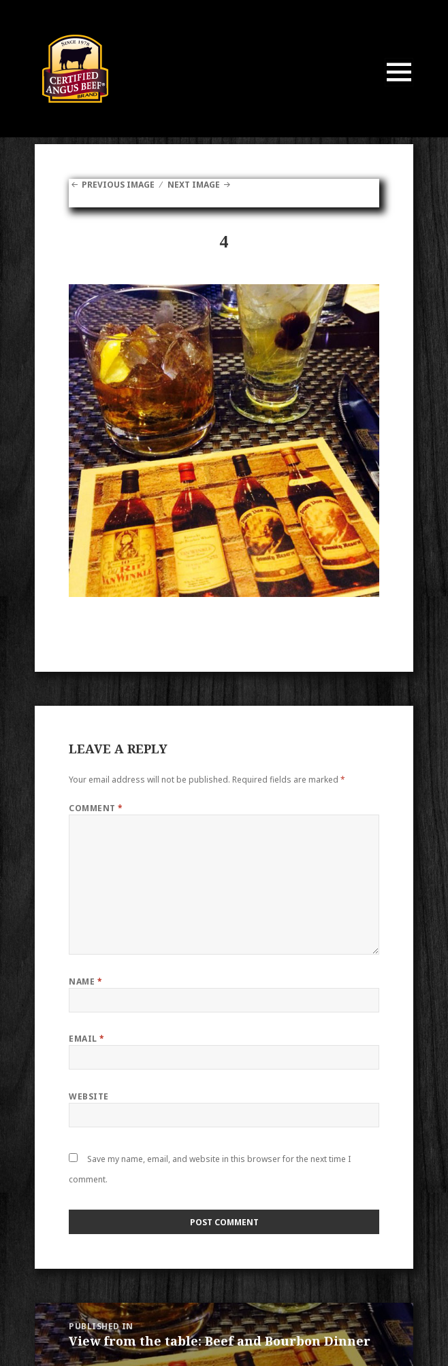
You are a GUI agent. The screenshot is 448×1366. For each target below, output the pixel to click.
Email (86, 1038)
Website (88, 1096)
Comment (96, 808)
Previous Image (118, 184)
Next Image (193, 184)
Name (85, 981)
